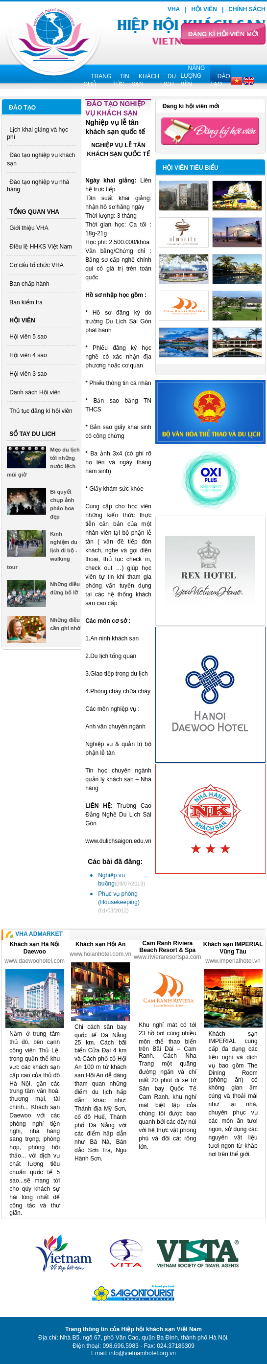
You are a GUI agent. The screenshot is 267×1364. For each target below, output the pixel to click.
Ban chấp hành (29, 283)
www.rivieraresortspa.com (167, 957)
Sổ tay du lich (32, 434)
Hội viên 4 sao (28, 355)
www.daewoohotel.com (34, 960)
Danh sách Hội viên (34, 392)
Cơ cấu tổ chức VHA (36, 265)
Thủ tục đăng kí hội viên (40, 411)
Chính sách (246, 9)
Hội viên (204, 9)
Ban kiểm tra (26, 302)
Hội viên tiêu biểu (190, 167)
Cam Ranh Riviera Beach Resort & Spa (168, 947)
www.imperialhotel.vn (233, 960)
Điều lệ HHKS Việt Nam (40, 246)
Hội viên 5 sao (28, 336)
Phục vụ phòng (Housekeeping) (119, 901)
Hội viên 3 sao (28, 373)
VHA (174, 9)
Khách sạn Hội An (100, 944)
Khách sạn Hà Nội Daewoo (35, 948)
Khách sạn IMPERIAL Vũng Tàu (233, 948)
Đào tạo (22, 107)
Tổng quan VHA (34, 211)
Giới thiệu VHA (28, 228)
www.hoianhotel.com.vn (100, 954)
